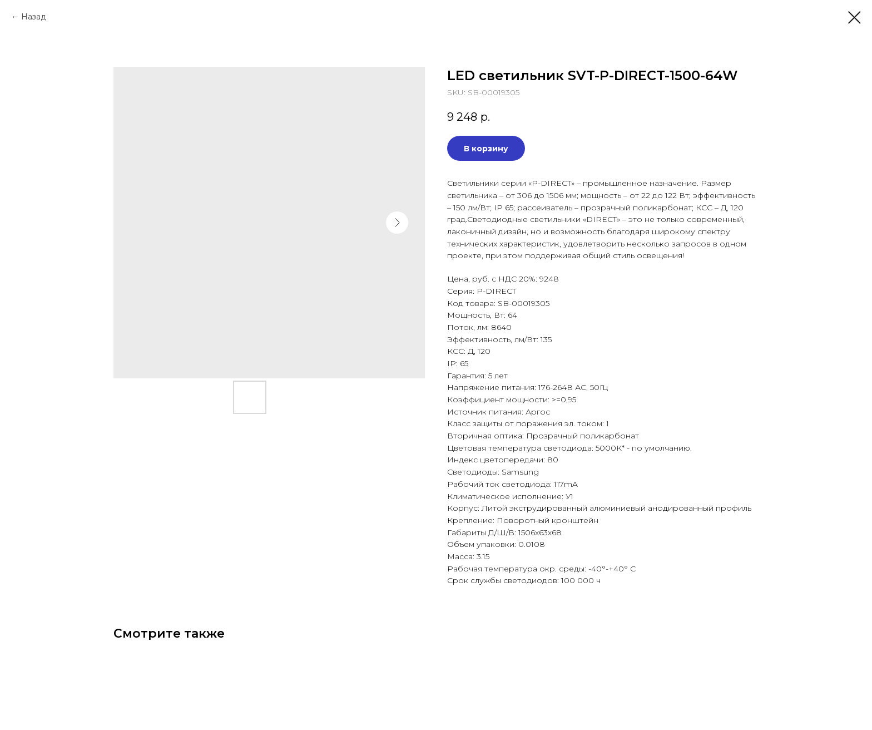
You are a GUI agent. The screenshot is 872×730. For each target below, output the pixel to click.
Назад (33, 17)
